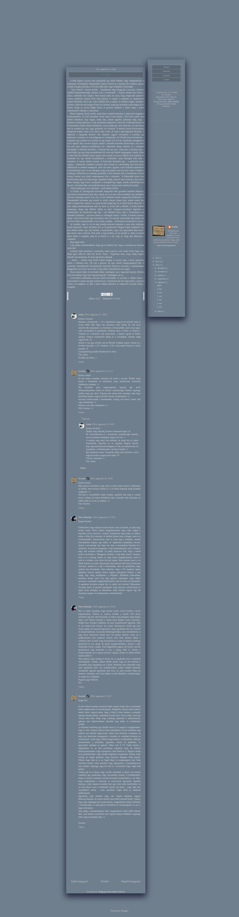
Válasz (81, 362)
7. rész (159, 296)
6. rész (159, 300)
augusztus (161, 282)
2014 (157, 265)
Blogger (124, 911)
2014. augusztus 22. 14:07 (103, 424)
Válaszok (85, 419)
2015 (157, 261)
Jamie (81, 314)
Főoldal (105, 881)
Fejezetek (166, 71)
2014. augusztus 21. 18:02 (96, 314)
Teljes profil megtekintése (166, 245)
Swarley (82, 371)
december (161, 268)
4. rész (159, 307)
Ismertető (166, 75)
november (161, 272)
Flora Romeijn (85, 517)
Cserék (166, 80)
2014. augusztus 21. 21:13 (101, 371)
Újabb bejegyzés (79, 881)
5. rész (159, 303)
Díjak (159, 285)
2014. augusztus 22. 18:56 (101, 478)
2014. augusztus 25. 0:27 (101, 696)
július (160, 311)
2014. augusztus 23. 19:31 (104, 517)
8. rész (159, 292)
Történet (166, 67)
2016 (157, 258)
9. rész (159, 289)
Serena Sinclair (173, 102)
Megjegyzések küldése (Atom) (111, 892)
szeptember (162, 279)
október (161, 275)
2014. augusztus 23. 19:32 (104, 607)
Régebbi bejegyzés (131, 881)
